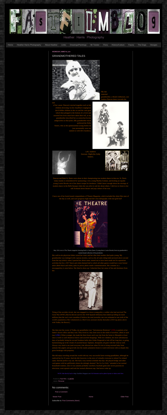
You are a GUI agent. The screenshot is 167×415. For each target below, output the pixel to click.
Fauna (131, 45)
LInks (63, 45)
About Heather (51, 45)
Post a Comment (61, 392)
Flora (105, 45)
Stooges (153, 45)
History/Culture (118, 45)
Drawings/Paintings (78, 45)
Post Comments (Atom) (70, 401)
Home (10, 45)
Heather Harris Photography (29, 45)
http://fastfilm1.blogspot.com (82, 373)
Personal (61, 381)
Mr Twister (94, 45)
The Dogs (142, 45)
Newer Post (57, 397)
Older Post (125, 397)
